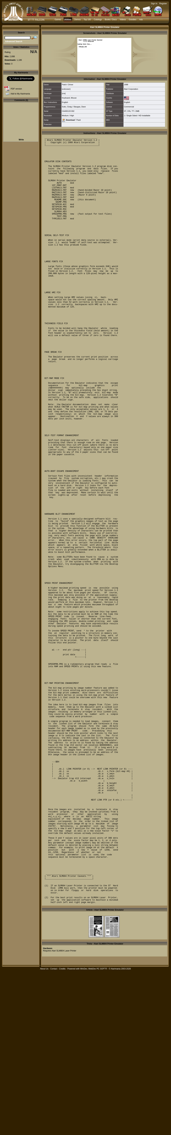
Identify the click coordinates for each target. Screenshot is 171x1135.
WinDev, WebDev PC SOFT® (93, 1133)
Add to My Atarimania (20, 94)
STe (129, 111)
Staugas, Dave (79, 107)
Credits (62, 1133)
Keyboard (66, 98)
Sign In (154, 3)
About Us (44, 1133)
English (65, 102)
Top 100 (87, 19)
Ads (141, 19)
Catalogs (98, 19)
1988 (126, 85)
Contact (53, 1133)
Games (58, 19)
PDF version (16, 89)
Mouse (73, 98)
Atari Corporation (131, 89)
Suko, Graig (67, 107)
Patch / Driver (67, 85)
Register (163, 3)
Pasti (78, 120)
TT (133, 111)
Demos (77, 19)
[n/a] (63, 93)
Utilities (67, 19)
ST (125, 111)
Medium (65, 116)
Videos (123, 19)
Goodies (132, 19)
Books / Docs (111, 19)
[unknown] (66, 89)
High (72, 116)
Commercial (129, 107)
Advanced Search (13, 41)
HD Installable (144, 116)
